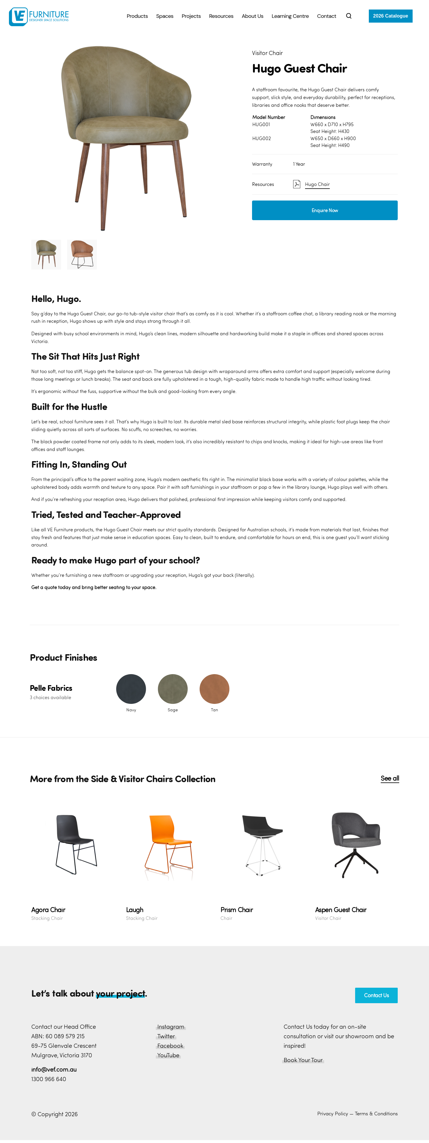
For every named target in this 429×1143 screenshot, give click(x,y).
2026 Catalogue (390, 15)
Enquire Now (325, 210)
